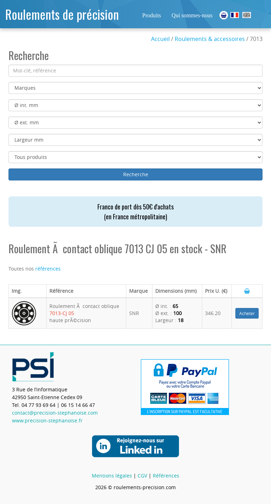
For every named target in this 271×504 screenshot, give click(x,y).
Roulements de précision (62, 14)
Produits (151, 15)
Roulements (234, 15)
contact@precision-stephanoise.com (55, 412)
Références (166, 475)
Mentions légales (112, 475)
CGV (142, 475)
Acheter (247, 313)
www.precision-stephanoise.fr (47, 420)
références (48, 268)
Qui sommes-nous (191, 15)
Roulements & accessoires (210, 39)
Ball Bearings (246, 15)
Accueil (160, 39)
